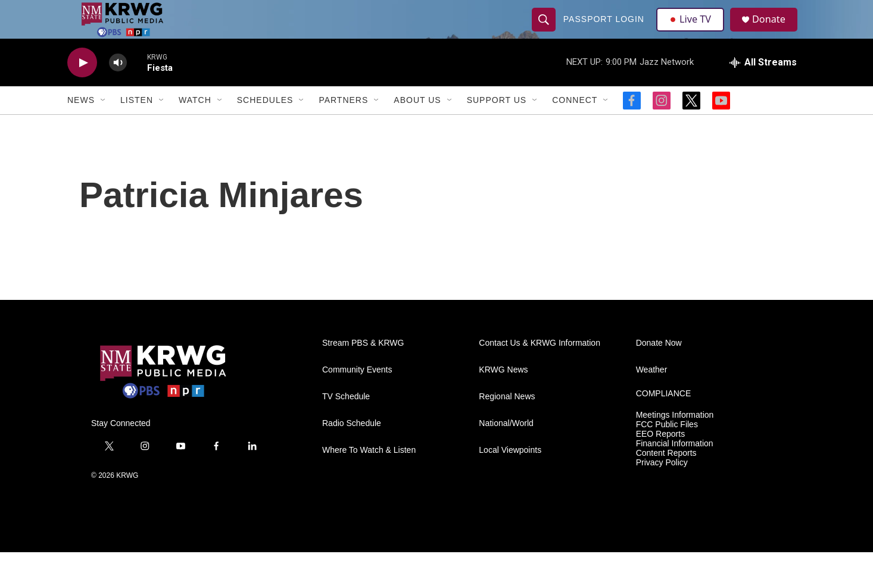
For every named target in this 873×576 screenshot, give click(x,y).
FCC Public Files (667, 448)
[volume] (118, 86)
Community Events (357, 393)
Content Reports (666, 476)
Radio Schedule (351, 447)
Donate (775, 31)
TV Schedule (346, 420)
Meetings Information (675, 438)
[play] (82, 86)
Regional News (507, 420)
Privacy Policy (662, 486)
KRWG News (503, 393)
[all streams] (763, 86)
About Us (417, 124)
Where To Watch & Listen (369, 473)
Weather (652, 393)
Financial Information (674, 467)
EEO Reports (660, 457)
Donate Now (659, 366)
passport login (605, 31)
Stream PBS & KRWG (363, 366)
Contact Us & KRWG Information (539, 366)
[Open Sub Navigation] (103, 124)
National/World (506, 447)
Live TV (693, 31)
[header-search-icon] (545, 31)
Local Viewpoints (510, 473)
